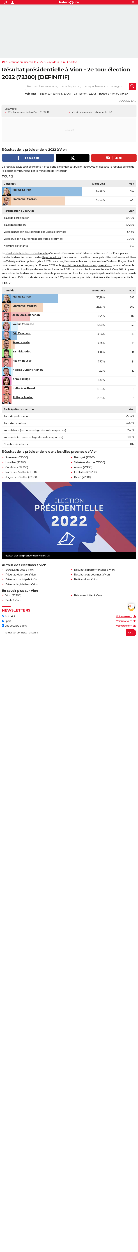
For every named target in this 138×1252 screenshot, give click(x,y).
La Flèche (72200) (85, 93)
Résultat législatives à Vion (21, 584)
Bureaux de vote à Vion (19, 569)
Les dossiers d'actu (14, 625)
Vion (74, 112)
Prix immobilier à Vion (88, 595)
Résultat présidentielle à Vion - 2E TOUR (28, 112)
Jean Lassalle (21, 342)
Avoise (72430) (83, 467)
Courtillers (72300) (16, 467)
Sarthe (73, 62)
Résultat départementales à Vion (94, 569)
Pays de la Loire (56, 62)
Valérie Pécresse (23, 324)
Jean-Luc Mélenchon (26, 315)
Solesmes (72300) (16, 457)
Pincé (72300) (82, 477)
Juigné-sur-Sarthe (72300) (21, 477)
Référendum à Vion (86, 579)
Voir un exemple (126, 616)
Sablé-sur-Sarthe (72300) (55, 93)
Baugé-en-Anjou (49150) (113, 93)
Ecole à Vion (12, 600)
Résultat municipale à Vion (21, 579)
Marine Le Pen (22, 189)
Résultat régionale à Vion (20, 574)
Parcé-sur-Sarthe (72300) (20, 472)
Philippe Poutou (23, 397)
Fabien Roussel (22, 360)
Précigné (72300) (84, 457)
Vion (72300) (13, 595)
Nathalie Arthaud (24, 388)
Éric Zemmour (22, 333)
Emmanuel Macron (25, 199)
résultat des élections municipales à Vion (87, 265)
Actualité (8, 616)
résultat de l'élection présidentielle (27, 253)
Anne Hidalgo (21, 379)
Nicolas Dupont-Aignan (28, 369)
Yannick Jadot (22, 351)
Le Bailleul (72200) (85, 472)
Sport (6, 621)
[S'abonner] (69, 632)
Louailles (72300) (15, 462)
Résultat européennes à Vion (92, 574)
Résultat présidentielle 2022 (25, 62)
